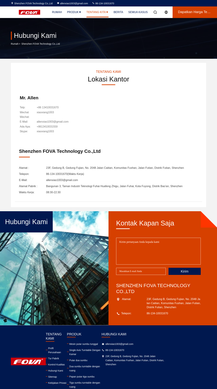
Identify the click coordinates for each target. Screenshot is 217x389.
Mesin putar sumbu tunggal (112, 343)
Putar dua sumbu (107, 356)
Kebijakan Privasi (69, 374)
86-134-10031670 (103, 3)
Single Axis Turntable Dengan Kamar (117, 350)
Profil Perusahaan (69, 343)
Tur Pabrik (65, 350)
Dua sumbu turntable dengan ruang (116, 362)
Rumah (57, 12)
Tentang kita (97, 12)
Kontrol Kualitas (68, 356)
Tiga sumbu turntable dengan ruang (116, 374)
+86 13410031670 (48, 107)
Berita (118, 12)
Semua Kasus (138, 12)
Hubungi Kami (67, 362)
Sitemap (64, 368)
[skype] (46, 131)
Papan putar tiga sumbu (110, 368)
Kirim (185, 271)
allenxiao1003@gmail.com (72, 3)
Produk (74, 12)
